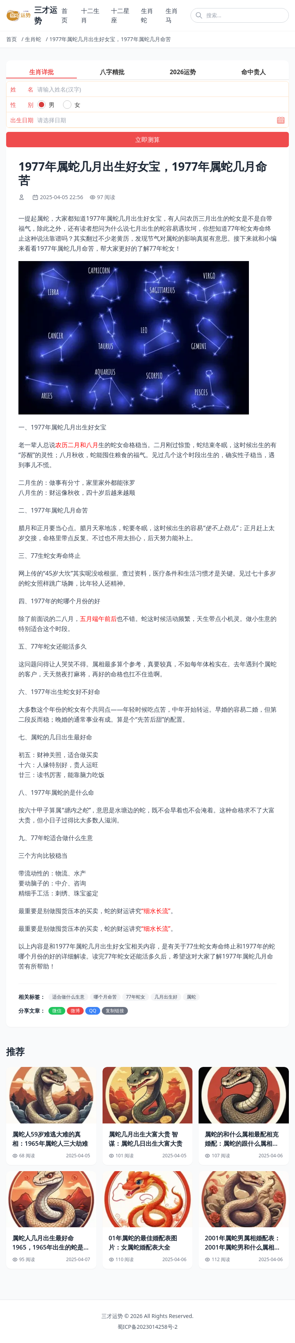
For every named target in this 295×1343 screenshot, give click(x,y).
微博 (75, 1010)
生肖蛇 (33, 39)
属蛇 (191, 997)
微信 (56, 1010)
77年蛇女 (135, 997)
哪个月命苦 (105, 997)
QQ (92, 1010)
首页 (11, 39)
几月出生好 (165, 997)
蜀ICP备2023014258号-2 (148, 1326)
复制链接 (115, 1010)
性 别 (21, 104)
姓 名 (21, 89)
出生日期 (21, 120)
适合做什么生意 (68, 997)
